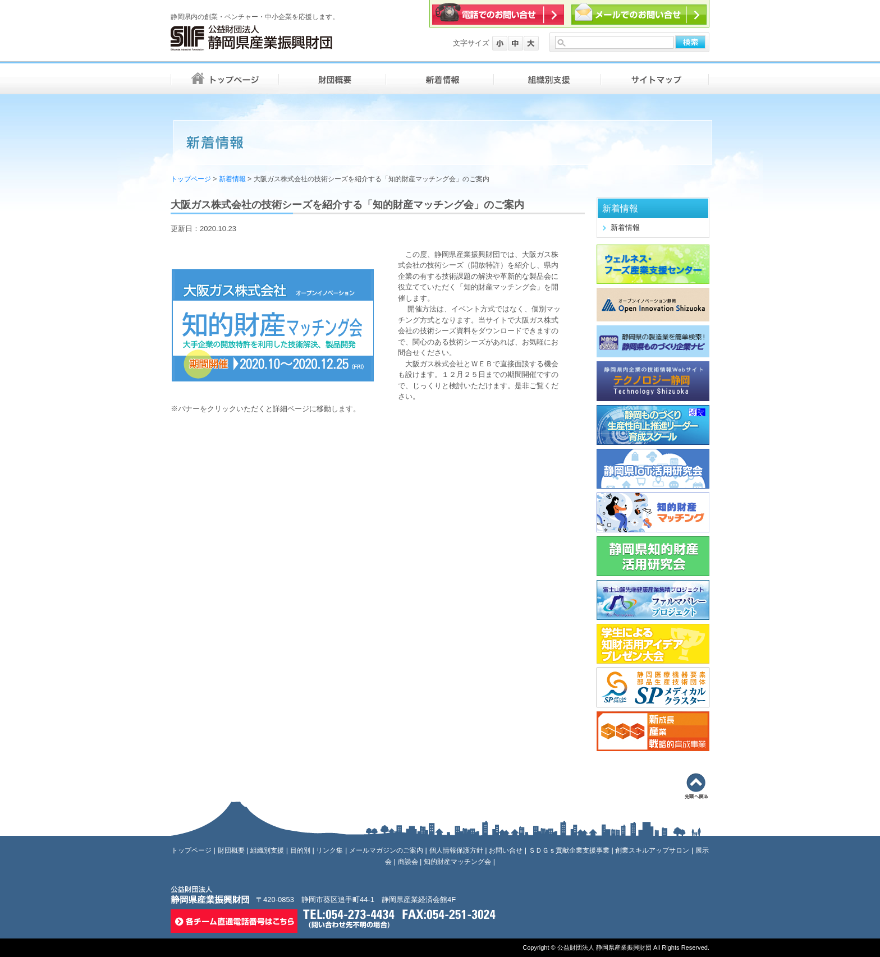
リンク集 (329, 850)
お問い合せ (505, 850)
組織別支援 (267, 850)
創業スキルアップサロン (652, 850)
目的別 (300, 850)
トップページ (191, 179)
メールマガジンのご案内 (386, 850)
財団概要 (231, 850)
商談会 (408, 862)
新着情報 (232, 179)
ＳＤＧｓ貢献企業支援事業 (569, 850)
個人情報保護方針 (456, 850)
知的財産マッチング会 (457, 862)
